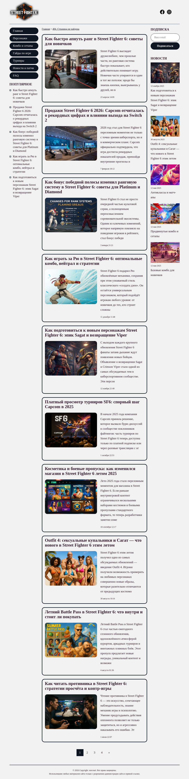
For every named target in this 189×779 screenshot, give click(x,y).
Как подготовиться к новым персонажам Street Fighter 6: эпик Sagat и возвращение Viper (26, 187)
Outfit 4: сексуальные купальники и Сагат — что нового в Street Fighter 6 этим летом (93, 542)
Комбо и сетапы (23, 45)
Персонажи (20, 38)
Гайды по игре (22, 53)
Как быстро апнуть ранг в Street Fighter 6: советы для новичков (25, 95)
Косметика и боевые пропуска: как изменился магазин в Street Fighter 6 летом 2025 (90, 471)
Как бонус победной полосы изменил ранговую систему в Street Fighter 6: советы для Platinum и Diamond (25, 141)
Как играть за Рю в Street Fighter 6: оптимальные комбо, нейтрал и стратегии (24, 164)
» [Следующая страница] (109, 752)
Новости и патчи (23, 68)
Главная (18, 30)
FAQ (16, 75)
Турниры (18, 60)
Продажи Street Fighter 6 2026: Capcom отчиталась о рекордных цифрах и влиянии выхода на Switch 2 (25, 116)
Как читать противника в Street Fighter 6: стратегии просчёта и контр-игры (86, 686)
